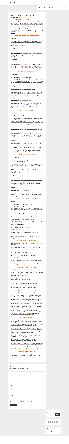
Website (11, 395)
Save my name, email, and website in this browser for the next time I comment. (22, 401)
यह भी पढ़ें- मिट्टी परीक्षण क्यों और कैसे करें (27, 317)
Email (11, 390)
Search (48, 412)
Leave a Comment (28, 19)
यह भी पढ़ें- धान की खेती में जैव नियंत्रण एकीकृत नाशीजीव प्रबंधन (27, 198)
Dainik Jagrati (13, 2)
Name (11, 385)
